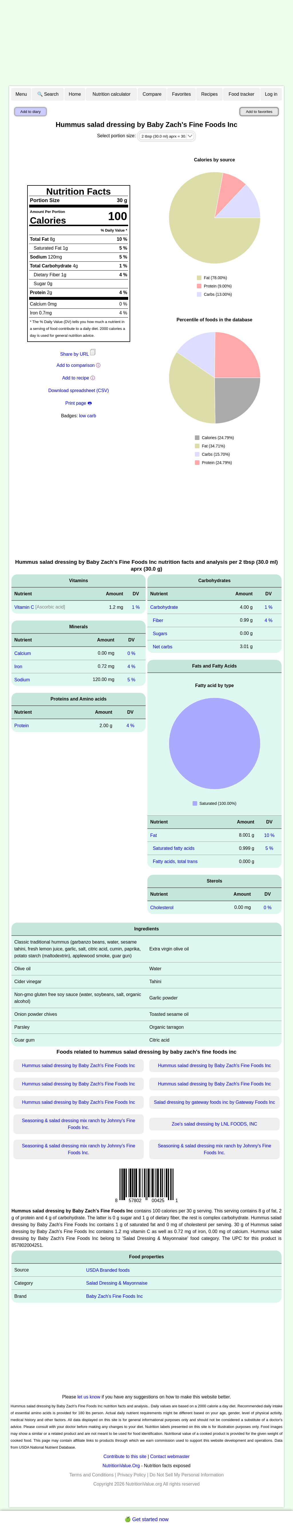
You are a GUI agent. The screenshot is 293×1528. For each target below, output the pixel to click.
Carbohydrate (164, 607)
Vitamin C (24, 607)
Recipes (209, 94)
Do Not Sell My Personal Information (187, 1474)
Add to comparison (76, 365)
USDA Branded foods (108, 1269)
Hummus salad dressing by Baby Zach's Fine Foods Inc (78, 1065)
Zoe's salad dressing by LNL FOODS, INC (214, 1124)
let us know (89, 1396)
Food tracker (241, 94)
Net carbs (162, 646)
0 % (132, 653)
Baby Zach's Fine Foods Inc (114, 1296)
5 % (132, 679)
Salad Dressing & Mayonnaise (116, 1283)
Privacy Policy (131, 1474)
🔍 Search (48, 94)
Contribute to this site (124, 1456)
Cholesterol (161, 907)
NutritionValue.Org (121, 1465)
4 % (132, 666)
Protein (21, 725)
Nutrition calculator (112, 94)
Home (75, 94)
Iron (18, 666)
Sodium (22, 679)
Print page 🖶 (78, 403)
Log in (271, 94)
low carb (87, 415)
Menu (21, 94)
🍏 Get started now (146, 1519)
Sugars (160, 633)
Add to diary (30, 111)
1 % (136, 607)
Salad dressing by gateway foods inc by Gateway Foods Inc (214, 1102)
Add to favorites (259, 111)
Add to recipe (75, 377)
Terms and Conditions (91, 1474)
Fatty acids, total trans (175, 861)
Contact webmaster (170, 1456)
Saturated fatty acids (174, 848)
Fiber (158, 620)
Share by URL (78, 354)
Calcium (22, 653)
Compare (152, 94)
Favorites (181, 94)
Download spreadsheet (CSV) (78, 390)
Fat (153, 835)
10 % (269, 835)
